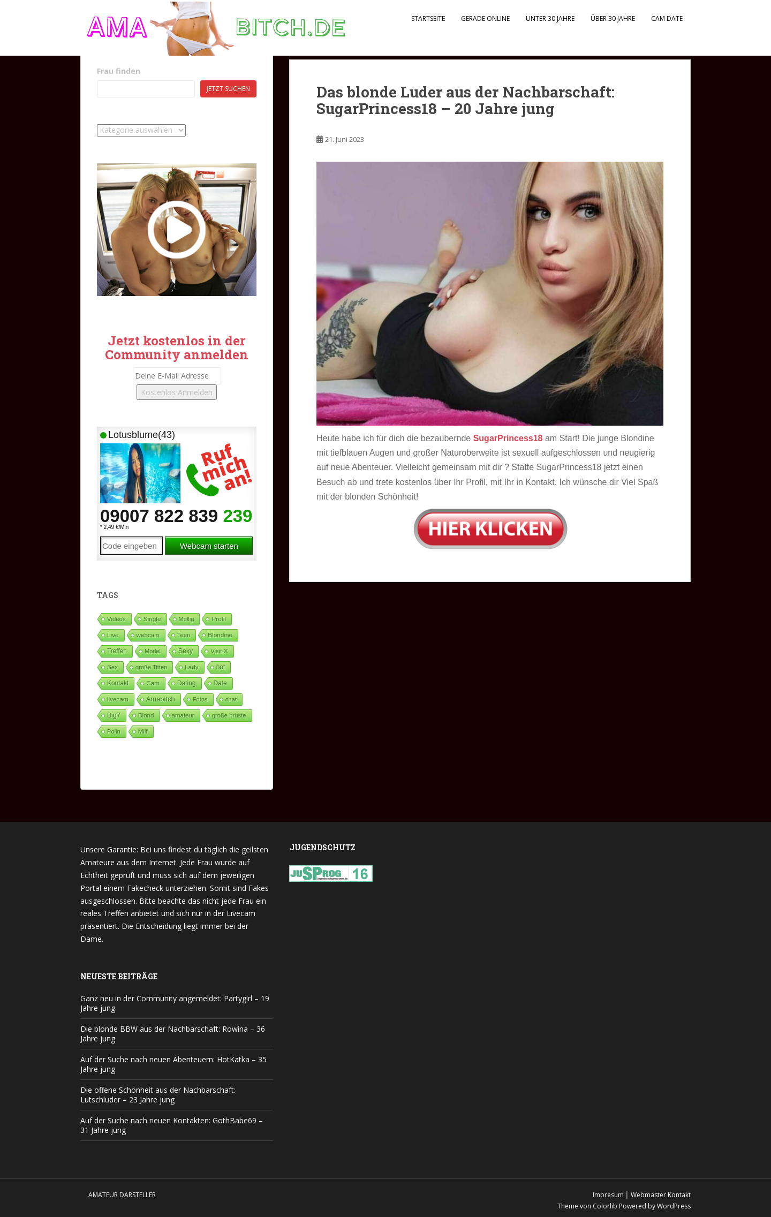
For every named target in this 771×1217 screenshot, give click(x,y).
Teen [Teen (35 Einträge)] (183, 635)
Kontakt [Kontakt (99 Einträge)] (117, 683)
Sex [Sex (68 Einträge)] (112, 666)
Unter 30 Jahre (550, 18)
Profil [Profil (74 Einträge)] (218, 618)
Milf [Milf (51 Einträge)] (143, 731)
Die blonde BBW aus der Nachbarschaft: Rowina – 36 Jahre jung (172, 1034)
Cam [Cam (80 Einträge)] (153, 682)
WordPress (674, 1206)
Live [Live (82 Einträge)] (113, 634)
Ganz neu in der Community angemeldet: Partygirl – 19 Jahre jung (174, 1003)
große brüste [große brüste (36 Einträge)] (229, 715)
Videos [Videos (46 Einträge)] (116, 619)
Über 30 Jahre (613, 18)
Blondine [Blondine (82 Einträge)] (220, 634)
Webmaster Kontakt (661, 1194)
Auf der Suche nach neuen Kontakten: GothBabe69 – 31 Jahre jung (171, 1125)
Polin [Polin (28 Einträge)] (113, 731)
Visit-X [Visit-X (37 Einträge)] (219, 651)
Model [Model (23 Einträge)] (153, 651)
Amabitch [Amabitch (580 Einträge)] (160, 699)
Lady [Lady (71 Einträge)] (191, 666)
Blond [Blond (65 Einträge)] (146, 715)
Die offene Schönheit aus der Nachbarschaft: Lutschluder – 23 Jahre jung (158, 1095)
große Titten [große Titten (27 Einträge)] (151, 667)
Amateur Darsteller (122, 1194)
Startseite (428, 18)
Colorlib (605, 1206)
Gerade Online (485, 18)
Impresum (608, 1194)
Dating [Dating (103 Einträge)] (186, 683)
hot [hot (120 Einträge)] (220, 667)
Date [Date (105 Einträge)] (220, 683)
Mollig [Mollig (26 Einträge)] (186, 619)
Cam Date (667, 18)
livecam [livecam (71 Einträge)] (117, 699)
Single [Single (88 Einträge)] (152, 619)
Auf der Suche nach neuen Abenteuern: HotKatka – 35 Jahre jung (173, 1064)
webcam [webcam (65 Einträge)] (148, 634)
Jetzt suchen (228, 88)
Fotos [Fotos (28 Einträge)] (200, 699)
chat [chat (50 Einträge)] (231, 699)
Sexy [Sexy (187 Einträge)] (185, 651)
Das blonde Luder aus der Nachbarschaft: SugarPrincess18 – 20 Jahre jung (465, 100)
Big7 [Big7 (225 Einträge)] (113, 715)
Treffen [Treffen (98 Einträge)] (117, 651)
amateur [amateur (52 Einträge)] (183, 715)
